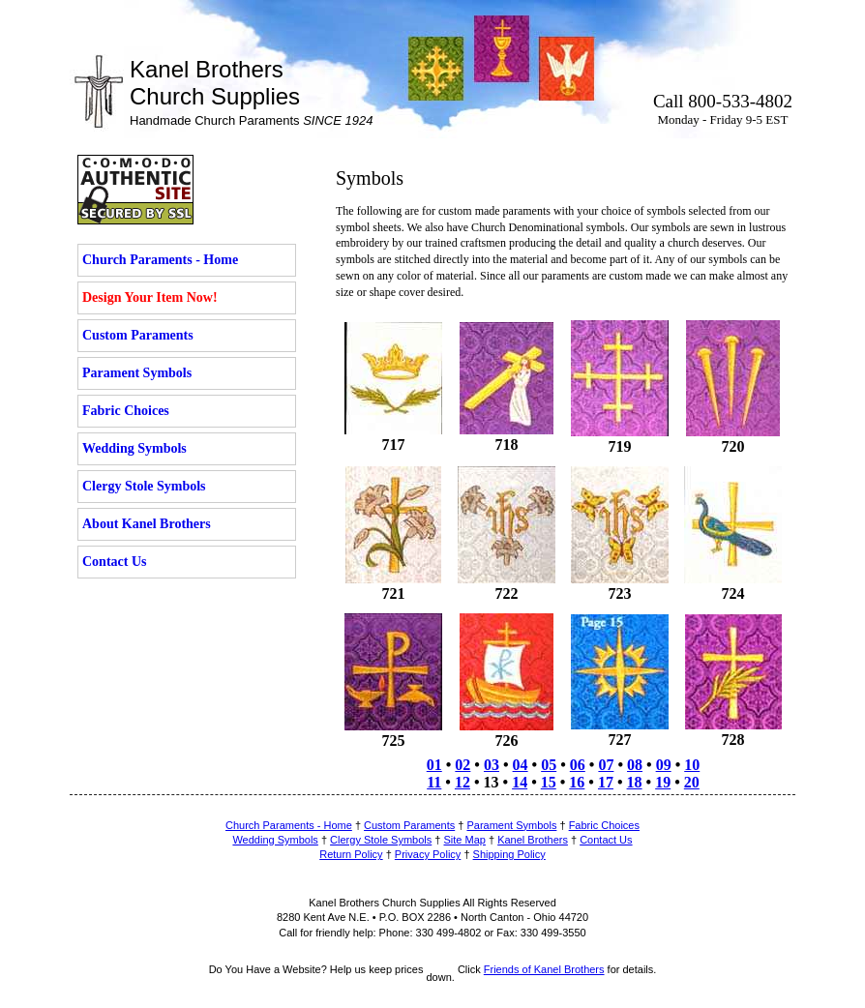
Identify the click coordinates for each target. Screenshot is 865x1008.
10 (692, 764)
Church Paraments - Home (160, 259)
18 (634, 782)
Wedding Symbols (134, 448)
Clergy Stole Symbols (144, 486)
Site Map (465, 839)
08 (634, 764)
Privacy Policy (428, 854)
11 (434, 782)
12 (462, 782)
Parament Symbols (137, 373)
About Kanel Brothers (146, 524)
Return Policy (350, 854)
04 (520, 764)
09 (663, 764)
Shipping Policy (509, 854)
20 (692, 782)
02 (462, 764)
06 (577, 764)
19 (663, 782)
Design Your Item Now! (150, 297)
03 (491, 764)
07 (605, 764)
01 (434, 764)
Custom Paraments (138, 335)
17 (605, 782)
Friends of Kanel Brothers (544, 969)
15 (548, 782)
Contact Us (114, 561)
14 (519, 782)
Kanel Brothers (532, 839)
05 (548, 764)
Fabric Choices (125, 410)
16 (576, 782)
